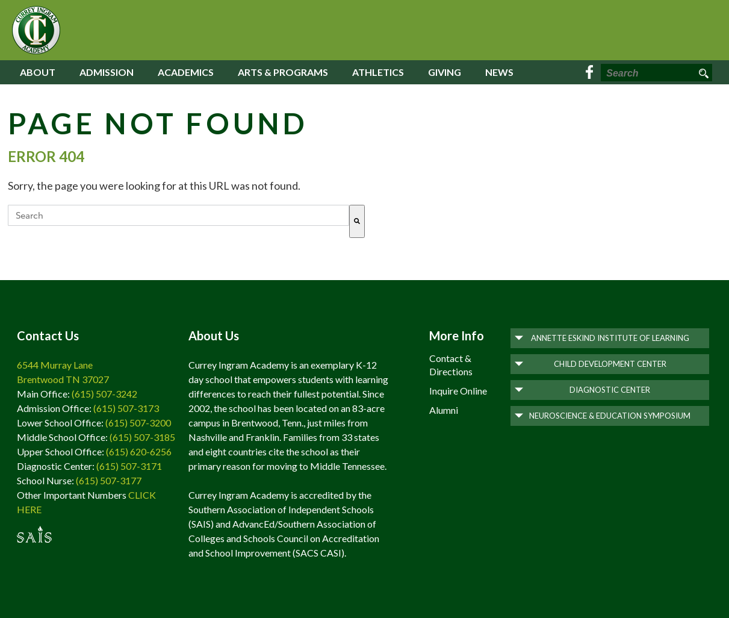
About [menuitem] (37, 72)
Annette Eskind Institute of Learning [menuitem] (610, 338)
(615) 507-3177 (108, 480)
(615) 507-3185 (142, 437)
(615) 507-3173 (126, 408)
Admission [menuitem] (106, 72)
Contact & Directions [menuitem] (451, 364)
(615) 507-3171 (129, 466)
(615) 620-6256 (139, 451)
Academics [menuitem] (186, 72)
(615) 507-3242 (104, 393)
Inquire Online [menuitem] (458, 390)
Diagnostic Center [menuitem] (609, 390)
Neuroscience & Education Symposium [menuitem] (609, 415)
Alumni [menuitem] (443, 410)
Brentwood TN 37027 (63, 379)
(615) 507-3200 (138, 422)
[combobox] (178, 215)
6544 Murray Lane (55, 364)
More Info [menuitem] (456, 335)
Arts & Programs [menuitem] (283, 72)
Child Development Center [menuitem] (610, 364)
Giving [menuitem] (444, 72)
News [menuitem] (499, 72)
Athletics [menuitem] (378, 72)
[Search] (357, 221)
